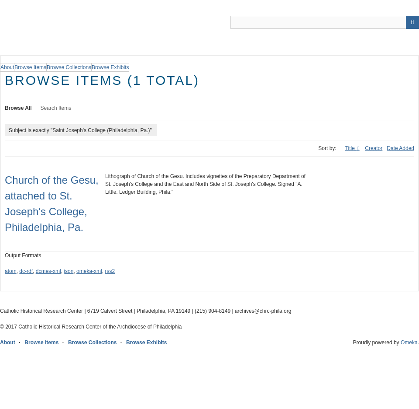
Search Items (56, 108)
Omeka (409, 342)
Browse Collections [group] (69, 67)
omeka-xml (89, 271)
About (7, 342)
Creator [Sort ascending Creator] (373, 148)
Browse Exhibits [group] (110, 67)
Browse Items (41, 342)
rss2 (110, 271)
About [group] (7, 67)
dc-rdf (26, 271)
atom (11, 271)
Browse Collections (92, 342)
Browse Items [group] (30, 67)
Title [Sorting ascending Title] (351, 148)
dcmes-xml (48, 271)
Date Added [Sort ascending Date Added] (400, 148)
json (68, 271)
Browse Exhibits (146, 342)
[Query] (324, 22)
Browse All (18, 108)
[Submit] (412, 22)
